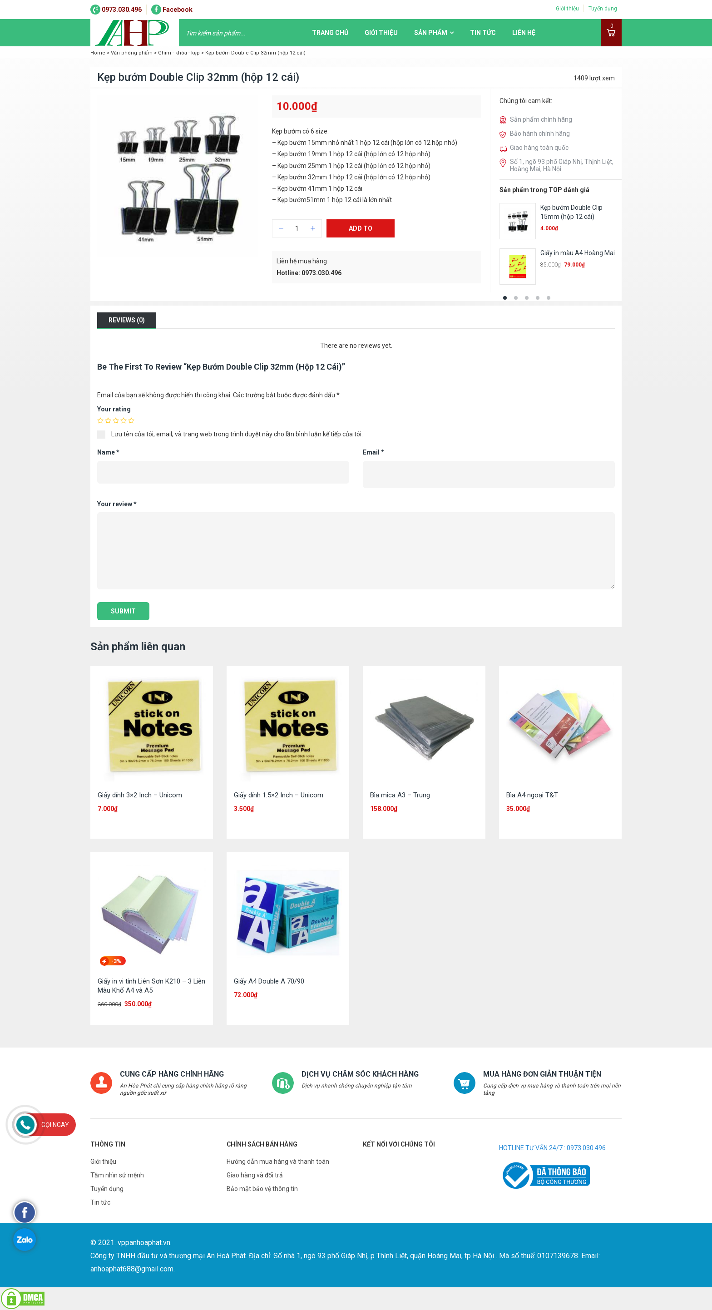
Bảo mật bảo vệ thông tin (262, 1188)
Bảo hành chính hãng (540, 133)
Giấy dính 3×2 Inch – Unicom (140, 795)
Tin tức (483, 32)
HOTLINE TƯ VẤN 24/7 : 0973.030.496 (552, 1148)
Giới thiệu (567, 8)
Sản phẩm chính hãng (541, 119)
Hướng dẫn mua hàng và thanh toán (278, 1161)
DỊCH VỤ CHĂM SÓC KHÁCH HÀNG (360, 1074)
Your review (117, 504)
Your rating (114, 409)
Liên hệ (523, 32)
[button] (504, 298)
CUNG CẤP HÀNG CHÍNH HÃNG (172, 1074)
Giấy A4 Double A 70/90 (269, 981)
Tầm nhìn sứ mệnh (117, 1175)
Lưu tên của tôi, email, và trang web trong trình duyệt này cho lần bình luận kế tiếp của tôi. (237, 434)
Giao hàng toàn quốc (539, 147)
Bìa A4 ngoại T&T (532, 795)
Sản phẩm (430, 32)
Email (373, 452)
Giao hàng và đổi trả (255, 1175)
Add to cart (360, 231)
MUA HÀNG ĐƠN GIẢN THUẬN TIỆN (542, 1074)
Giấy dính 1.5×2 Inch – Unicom (278, 795)
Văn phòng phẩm (132, 53)
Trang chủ (330, 32)
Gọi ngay (55, 1124)
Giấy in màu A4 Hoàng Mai (577, 253)
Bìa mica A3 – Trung (400, 795)
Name (108, 452)
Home (97, 53)
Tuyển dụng (602, 8)
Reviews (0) (127, 320)
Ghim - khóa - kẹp (179, 53)
